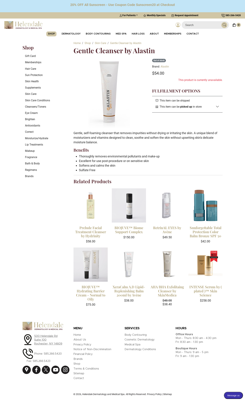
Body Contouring (98, 34)
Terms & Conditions (86, 368)
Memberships (172, 34)
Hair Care (30, 68)
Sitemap (79, 373)
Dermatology (71, 34)
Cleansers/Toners (35, 106)
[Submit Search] (224, 25)
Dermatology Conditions (140, 349)
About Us (80, 339)
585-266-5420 (233, 15)
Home (77, 335)
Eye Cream (31, 113)
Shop (51, 34)
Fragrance (31, 157)
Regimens (31, 170)
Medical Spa (132, 344)
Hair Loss (138, 34)
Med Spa (121, 34)
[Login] (178, 25)
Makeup (30, 150)
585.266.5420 (53, 353)
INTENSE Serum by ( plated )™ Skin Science (205, 291)
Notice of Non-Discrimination (92, 349)
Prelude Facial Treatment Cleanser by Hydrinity (90, 231)
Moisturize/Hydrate (36, 138)
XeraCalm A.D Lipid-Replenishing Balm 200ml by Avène (129, 291)
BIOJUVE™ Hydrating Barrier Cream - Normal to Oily (90, 293)
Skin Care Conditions (37, 100)
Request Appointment (184, 15)
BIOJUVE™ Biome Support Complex (129, 229)
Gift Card (30, 56)
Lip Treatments (34, 144)
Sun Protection (34, 75)
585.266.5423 (41, 361)
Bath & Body (32, 163)
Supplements (33, 87)
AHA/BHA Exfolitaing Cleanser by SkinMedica (167, 291)
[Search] (202, 25)
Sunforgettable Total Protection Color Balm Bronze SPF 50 (205, 231)
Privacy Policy (82, 344)
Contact (192, 34)
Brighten (30, 119)
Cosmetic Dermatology (139, 339)
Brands (29, 176)
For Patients (127, 15)
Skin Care (30, 94)
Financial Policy (83, 354)
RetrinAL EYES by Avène (167, 229)
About (154, 34)
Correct (29, 131)
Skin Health (32, 81)
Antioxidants (32, 125)
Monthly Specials (154, 15)
